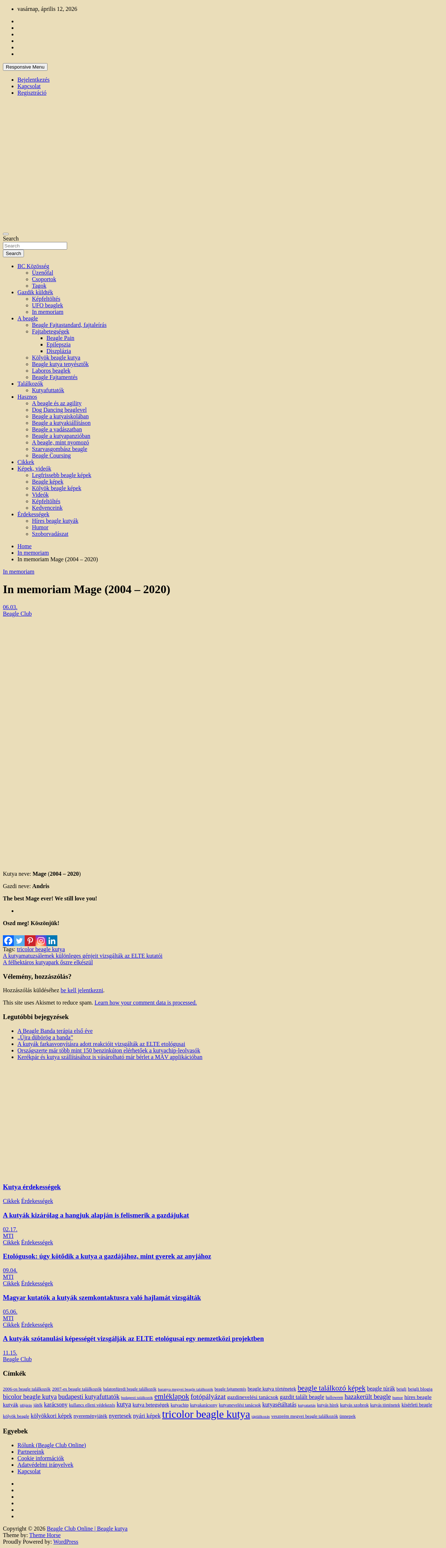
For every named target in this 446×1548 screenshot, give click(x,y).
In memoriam (48, 312)
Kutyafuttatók (48, 390)
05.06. (10, 1312)
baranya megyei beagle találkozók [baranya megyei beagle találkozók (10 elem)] (185, 1389)
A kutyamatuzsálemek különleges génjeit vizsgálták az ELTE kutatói (83, 956)
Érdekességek (33, 514)
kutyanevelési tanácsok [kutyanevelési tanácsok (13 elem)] (240, 1405)
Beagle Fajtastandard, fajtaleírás (69, 325)
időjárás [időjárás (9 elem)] (26, 1405)
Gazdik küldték (35, 292)
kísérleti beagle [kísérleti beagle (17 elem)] (416, 1405)
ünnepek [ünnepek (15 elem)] (348, 1416)
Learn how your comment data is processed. (145, 1002)
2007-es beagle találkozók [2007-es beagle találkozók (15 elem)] (77, 1389)
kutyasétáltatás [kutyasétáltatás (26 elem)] (279, 1404)
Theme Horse (45, 1535)
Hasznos (27, 397)
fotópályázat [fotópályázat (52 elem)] (208, 1396)
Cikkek (25, 462)
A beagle (27, 318)
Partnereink (30, 1452)
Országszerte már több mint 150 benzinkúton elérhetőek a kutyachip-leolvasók (108, 1050)
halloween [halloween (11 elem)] (334, 1397)
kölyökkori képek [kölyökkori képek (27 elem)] (51, 1416)
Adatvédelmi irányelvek (45, 1465)
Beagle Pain (60, 338)
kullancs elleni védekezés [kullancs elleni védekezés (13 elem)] (92, 1405)
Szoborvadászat (50, 534)
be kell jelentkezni (82, 990)
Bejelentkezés (33, 80)
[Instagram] (41, 936)
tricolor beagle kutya (41, 949)
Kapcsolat (29, 86)
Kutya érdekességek (32, 1187)
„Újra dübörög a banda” (45, 1037)
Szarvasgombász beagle (59, 449)
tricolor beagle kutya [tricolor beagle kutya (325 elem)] (206, 1414)
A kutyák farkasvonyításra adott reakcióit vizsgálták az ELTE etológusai (101, 1044)
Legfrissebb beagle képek (61, 475)
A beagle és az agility (57, 403)
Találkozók (30, 384)
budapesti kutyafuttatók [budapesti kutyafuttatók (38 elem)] (88, 1396)
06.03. (10, 607)
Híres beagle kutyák (55, 521)
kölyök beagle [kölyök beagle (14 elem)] (16, 1416)
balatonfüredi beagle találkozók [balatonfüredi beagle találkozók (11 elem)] (129, 1389)
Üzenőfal (42, 273)
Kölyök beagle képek (56, 488)
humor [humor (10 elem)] (397, 1397)
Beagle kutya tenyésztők (60, 364)
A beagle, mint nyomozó (60, 442)
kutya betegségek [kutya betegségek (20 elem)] (150, 1405)
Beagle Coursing (51, 455)
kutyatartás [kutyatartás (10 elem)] (307, 1405)
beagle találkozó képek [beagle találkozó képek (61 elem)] (331, 1388)
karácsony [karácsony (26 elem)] (55, 1404)
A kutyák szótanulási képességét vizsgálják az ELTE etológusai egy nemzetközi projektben (133, 1338)
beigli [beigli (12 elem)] (401, 1389)
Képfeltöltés (46, 299)
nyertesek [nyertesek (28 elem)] (120, 1415)
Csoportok (44, 279)
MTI (8, 1236)
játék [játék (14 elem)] (37, 1405)
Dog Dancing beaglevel (59, 410)
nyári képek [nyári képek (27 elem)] (146, 1416)
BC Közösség (33, 266)
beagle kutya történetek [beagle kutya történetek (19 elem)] (271, 1389)
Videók (40, 495)
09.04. (10, 1270)
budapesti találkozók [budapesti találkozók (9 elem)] (137, 1398)
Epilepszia (58, 344)
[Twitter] (19, 936)
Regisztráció (31, 93)
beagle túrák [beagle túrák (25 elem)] (381, 1388)
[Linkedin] (51, 936)
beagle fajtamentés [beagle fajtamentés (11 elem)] (230, 1389)
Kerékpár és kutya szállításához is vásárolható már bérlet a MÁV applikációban (109, 1057)
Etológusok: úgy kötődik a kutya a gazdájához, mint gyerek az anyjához (107, 1256)
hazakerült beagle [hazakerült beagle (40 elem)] (367, 1396)
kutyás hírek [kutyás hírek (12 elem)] (328, 1405)
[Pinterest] (30, 936)
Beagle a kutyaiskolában (60, 416)
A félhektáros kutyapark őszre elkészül (48, 962)
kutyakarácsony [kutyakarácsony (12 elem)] (203, 1405)
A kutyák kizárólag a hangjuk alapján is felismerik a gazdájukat (96, 1215)
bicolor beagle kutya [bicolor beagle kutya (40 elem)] (30, 1396)
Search (11, 238)
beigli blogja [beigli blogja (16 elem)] (420, 1389)
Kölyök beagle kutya (56, 357)
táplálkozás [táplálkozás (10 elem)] (260, 1416)
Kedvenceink (47, 508)
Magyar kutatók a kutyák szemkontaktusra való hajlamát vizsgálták (102, 1297)
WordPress (65, 1542)
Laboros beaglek (51, 371)
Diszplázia (58, 351)
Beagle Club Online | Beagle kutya (87, 1529)
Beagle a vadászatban (57, 429)
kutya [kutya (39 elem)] (123, 1404)
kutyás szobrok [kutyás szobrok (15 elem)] (354, 1405)
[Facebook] (8, 936)
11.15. (10, 1353)
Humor (40, 527)
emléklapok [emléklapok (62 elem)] (171, 1396)
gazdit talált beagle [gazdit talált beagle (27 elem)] (302, 1397)
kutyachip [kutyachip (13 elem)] (179, 1405)
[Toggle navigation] (6, 234)
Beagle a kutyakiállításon (61, 423)
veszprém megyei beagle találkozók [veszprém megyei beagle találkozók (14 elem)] (304, 1416)
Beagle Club (17, 614)
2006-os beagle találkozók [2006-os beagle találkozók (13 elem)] (26, 1389)
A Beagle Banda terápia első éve (55, 1031)
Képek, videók (34, 468)
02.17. (10, 1229)
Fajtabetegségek (50, 331)
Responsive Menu (25, 67)
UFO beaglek (47, 305)
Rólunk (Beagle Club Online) (51, 1445)
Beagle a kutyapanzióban (61, 436)
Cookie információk (40, 1458)
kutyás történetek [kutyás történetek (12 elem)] (385, 1405)
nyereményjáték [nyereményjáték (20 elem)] (90, 1416)
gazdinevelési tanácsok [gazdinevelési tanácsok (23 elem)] (252, 1397)
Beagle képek (48, 482)
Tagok (39, 286)
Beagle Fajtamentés (55, 377)
